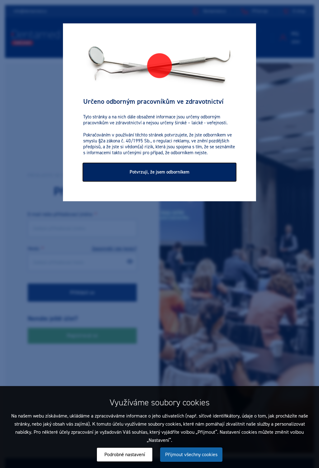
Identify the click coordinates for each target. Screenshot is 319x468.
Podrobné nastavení (124, 454)
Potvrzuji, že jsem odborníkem (159, 172)
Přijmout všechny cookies (191, 454)
